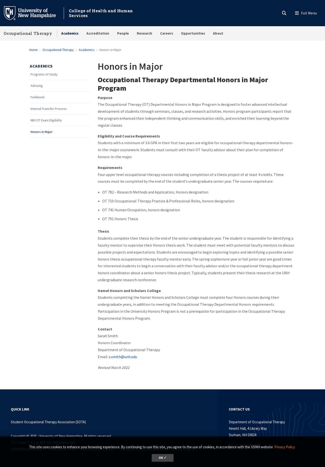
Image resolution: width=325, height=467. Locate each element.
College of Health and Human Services (101, 13)
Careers (166, 33)
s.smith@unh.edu (123, 356)
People (123, 33)
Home (33, 50)
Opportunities (193, 33)
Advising (36, 86)
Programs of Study (44, 74)
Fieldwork (37, 97)
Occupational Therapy (28, 33)
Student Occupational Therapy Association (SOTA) (48, 422)
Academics (69, 33)
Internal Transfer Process (48, 109)
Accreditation (97, 33)
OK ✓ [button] (163, 458)
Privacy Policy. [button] (284, 447)
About (218, 33)
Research (144, 33)
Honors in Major (41, 132)
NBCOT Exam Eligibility (46, 120)
